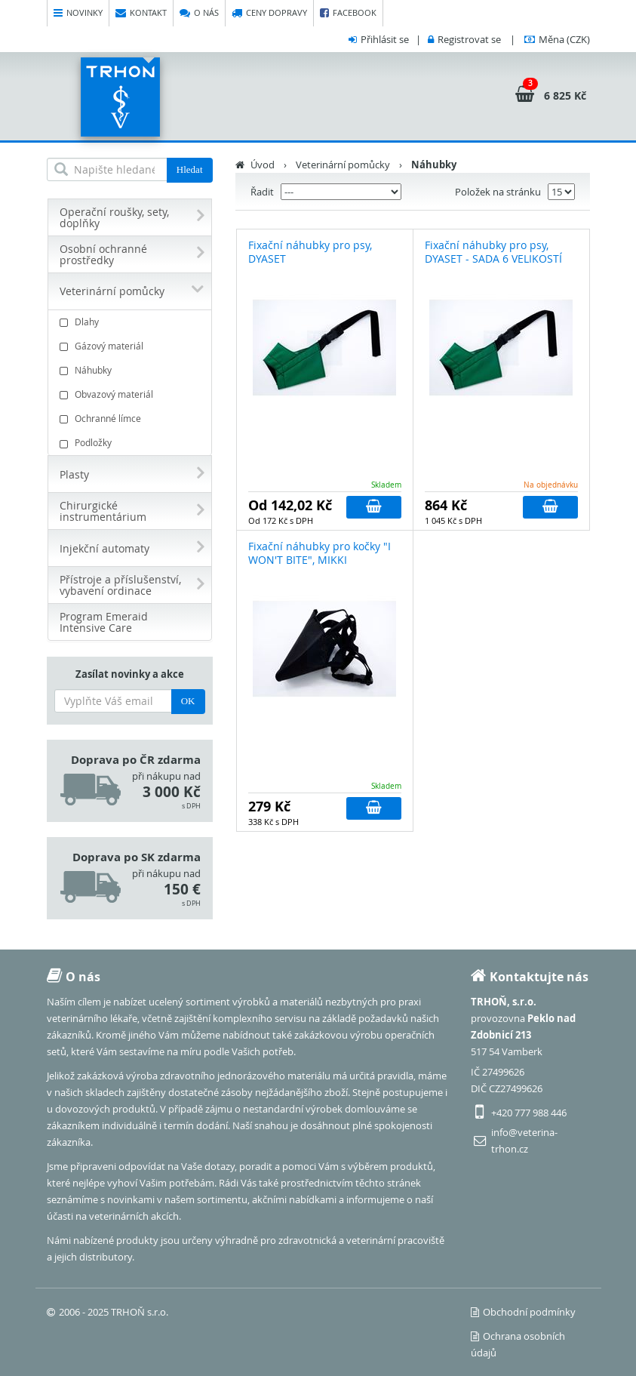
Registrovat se (469, 39)
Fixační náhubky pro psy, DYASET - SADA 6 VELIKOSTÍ (493, 252)
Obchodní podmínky (523, 1312)
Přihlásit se (385, 39)
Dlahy (132, 322)
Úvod (262, 164)
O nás (199, 13)
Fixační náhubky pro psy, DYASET (310, 252)
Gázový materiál (132, 346)
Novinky (78, 13)
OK (188, 700)
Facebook (348, 13)
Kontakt (141, 13)
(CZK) (564, 39)
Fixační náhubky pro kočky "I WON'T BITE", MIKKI (319, 553)
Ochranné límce (132, 418)
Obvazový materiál (132, 394)
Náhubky (132, 370)
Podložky (132, 442)
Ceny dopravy (269, 13)
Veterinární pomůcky (343, 164)
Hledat (190, 169)
